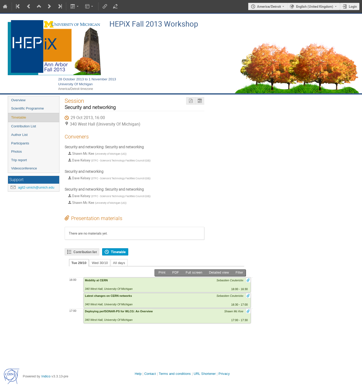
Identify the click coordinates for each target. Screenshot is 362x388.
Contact (150, 373)
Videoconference (24, 168)
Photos (16, 151)
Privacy (224, 373)
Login (353, 6)
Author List (19, 135)
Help (138, 373)
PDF (175, 272)
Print (162, 272)
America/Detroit (269, 6)
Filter (239, 272)
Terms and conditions (175, 373)
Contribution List (23, 126)
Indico (45, 376)
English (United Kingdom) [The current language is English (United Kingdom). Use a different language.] (314, 6)
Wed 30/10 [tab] (100, 263)
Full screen (194, 272)
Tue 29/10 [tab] (78, 263)
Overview (18, 100)
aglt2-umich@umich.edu (36, 187)
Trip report (19, 160)
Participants (20, 143)
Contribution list (85, 252)
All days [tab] (119, 263)
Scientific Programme (27, 108)
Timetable (18, 117)
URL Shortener (205, 373)
